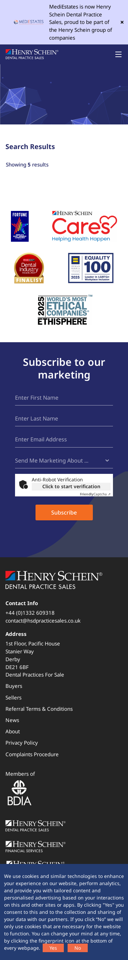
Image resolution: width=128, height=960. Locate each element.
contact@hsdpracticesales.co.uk (43, 620)
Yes (53, 948)
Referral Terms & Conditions (39, 708)
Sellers (13, 697)
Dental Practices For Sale (34, 674)
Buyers (13, 685)
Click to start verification (71, 486)
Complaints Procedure (32, 754)
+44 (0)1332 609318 (30, 612)
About (12, 731)
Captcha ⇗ (95, 494)
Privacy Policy (21, 742)
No (77, 948)
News (12, 720)
